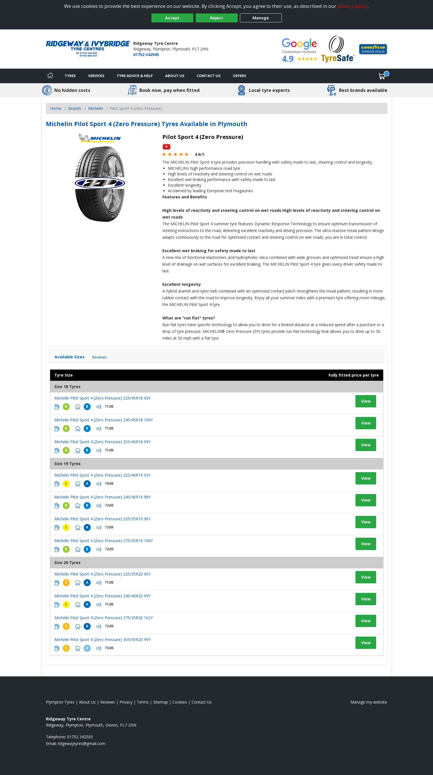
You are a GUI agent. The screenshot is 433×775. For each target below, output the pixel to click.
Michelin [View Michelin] (95, 108)
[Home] (50, 76)
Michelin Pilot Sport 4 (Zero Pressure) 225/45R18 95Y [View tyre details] (102, 398)
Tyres (70, 75)
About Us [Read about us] (87, 702)
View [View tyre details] (366, 401)
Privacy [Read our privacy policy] (126, 702)
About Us (174, 75)
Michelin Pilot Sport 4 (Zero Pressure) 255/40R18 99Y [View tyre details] (102, 441)
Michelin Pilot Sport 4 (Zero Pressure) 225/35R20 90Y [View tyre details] (102, 574)
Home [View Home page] (55, 108)
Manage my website (368, 702)
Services (96, 75)
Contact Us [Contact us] (209, 75)
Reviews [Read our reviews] (107, 702)
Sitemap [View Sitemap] (160, 702)
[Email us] (81, 743)
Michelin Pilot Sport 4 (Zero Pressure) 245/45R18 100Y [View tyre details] (103, 420)
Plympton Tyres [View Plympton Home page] (60, 702)
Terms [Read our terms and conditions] (143, 702)
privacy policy (352, 6)
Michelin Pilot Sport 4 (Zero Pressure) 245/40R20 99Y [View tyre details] (102, 595)
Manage (260, 17)
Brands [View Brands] (74, 108)
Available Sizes (70, 356)
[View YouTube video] (166, 146)
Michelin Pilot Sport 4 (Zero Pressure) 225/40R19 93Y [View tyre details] (102, 475)
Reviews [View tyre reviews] (99, 357)
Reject (216, 17)
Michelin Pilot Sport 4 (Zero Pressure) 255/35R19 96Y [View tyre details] (102, 518)
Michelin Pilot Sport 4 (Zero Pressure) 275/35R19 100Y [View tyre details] (103, 540)
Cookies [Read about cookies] (179, 702)
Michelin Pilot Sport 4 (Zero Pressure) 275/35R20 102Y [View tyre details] (103, 617)
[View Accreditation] (338, 48)
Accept (172, 17)
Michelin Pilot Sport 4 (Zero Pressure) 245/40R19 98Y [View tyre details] (102, 497)
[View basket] (382, 76)
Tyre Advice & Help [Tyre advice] (135, 75)
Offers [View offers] (239, 75)
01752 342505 (146, 54)
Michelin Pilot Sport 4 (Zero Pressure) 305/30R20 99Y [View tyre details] (102, 639)
